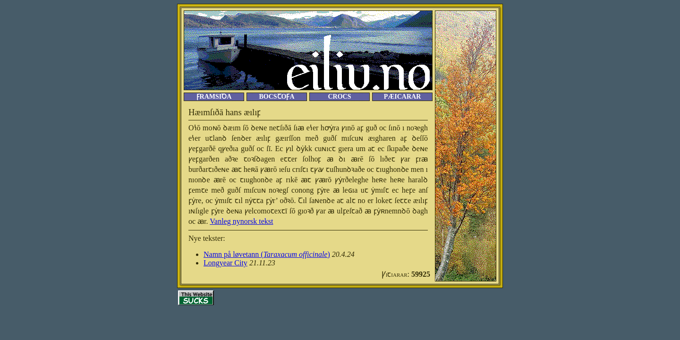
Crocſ (339, 96)
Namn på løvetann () (267, 254)
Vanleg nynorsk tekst (241, 221)
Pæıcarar (402, 96)
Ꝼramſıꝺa (214, 96)
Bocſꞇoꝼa (276, 96)
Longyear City (225, 263)
